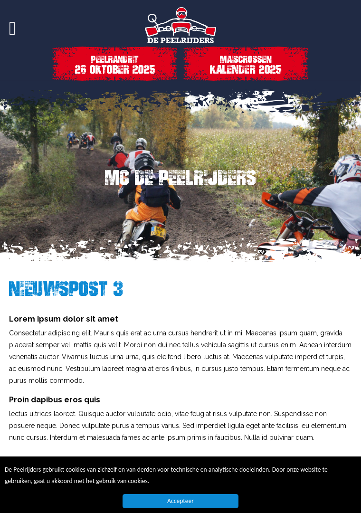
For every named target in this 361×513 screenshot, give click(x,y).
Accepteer (180, 501)
